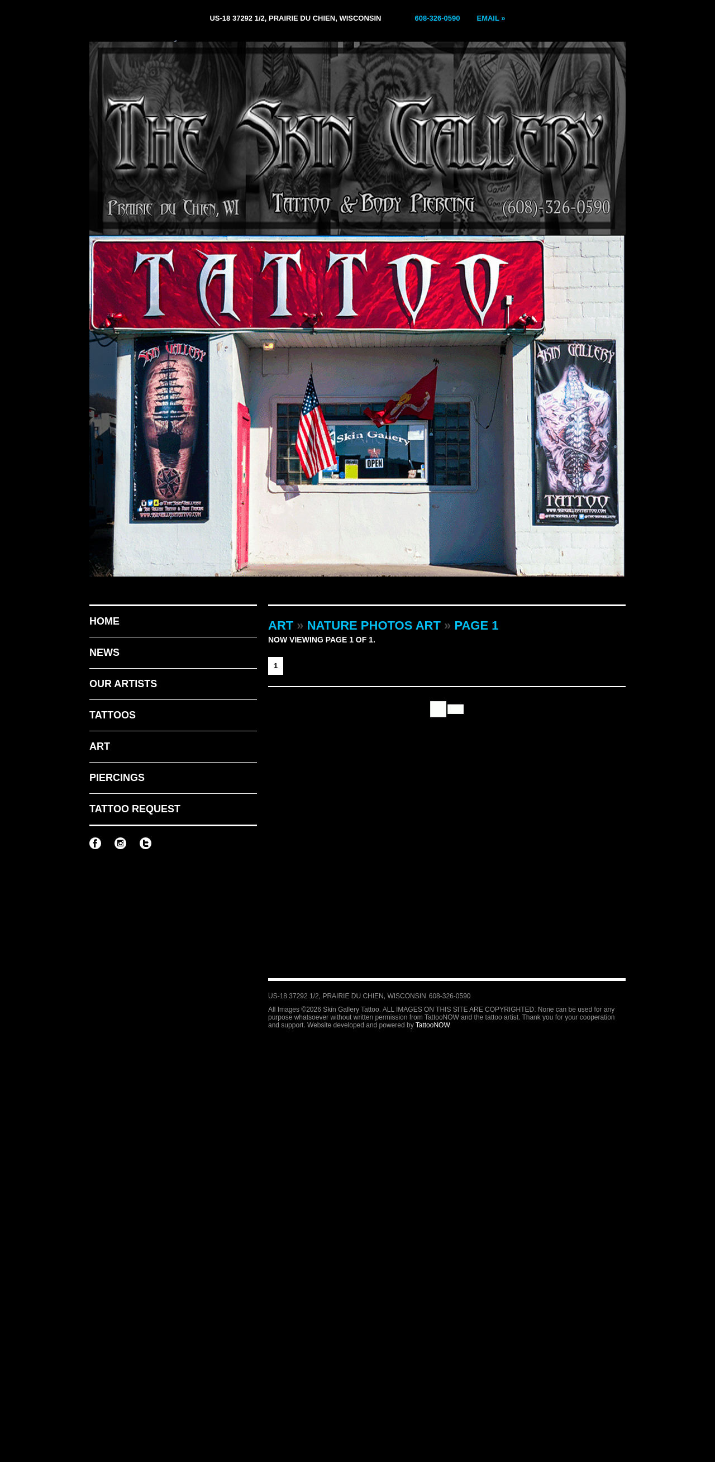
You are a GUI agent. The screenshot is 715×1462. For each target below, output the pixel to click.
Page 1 (476, 625)
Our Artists (123, 683)
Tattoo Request (134, 809)
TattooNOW (433, 1025)
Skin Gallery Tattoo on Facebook (95, 843)
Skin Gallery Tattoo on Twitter (145, 843)
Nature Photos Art (374, 625)
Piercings (117, 777)
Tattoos (112, 715)
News (104, 652)
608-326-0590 (437, 18)
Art (99, 746)
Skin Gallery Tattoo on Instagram (120, 843)
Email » (490, 18)
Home (104, 621)
